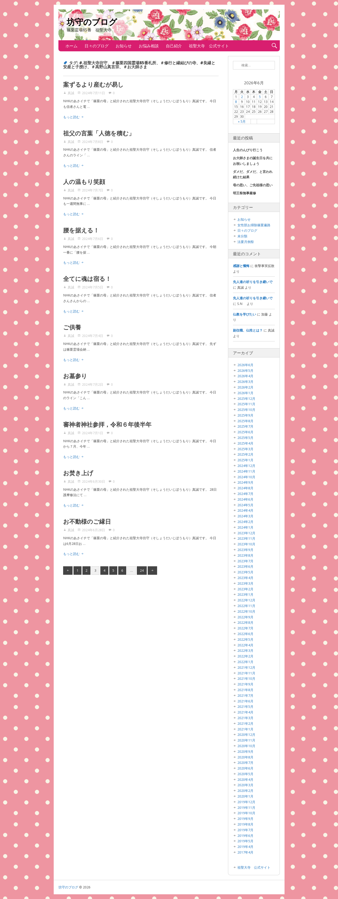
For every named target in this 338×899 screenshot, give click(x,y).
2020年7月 (245, 762)
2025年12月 (246, 398)
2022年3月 (245, 650)
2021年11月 (246, 673)
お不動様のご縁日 (87, 521)
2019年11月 (246, 807)
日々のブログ (97, 46)
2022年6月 (245, 634)
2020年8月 (245, 757)
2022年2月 (245, 656)
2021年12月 (246, 667)
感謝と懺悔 (241, 265)
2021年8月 (245, 690)
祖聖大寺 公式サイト (209, 46)
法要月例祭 (245, 241)
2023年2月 (245, 589)
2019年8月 (245, 824)
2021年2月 (245, 723)
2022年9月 (245, 617)
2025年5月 (245, 437)
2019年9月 (245, 818)
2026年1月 (245, 393)
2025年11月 (246, 404)
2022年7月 (245, 628)
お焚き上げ (78, 473)
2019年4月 (245, 846)
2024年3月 (245, 516)
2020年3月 (245, 785)
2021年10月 (246, 678)
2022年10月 (246, 611)
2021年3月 (245, 718)
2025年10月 (246, 409)
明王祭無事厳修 (244, 193)
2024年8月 (245, 488)
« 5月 (242, 121)
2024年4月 (245, 510)
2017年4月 (245, 852)
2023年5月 (245, 572)
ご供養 (72, 327)
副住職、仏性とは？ (248, 330)
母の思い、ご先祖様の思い (253, 185)
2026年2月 (245, 387)
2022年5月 (245, 639)
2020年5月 (245, 774)
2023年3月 (245, 583)
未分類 (242, 236)
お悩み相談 (149, 46)
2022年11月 (246, 605)
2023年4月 (245, 577)
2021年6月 (245, 701)
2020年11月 (246, 740)
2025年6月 (245, 432)
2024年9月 (245, 482)
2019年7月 (245, 830)
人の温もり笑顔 (84, 182)
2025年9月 (245, 415)
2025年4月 (245, 443)
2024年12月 (246, 465)
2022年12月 (246, 600)
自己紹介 (174, 46)
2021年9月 (245, 684)
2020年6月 (245, 768)
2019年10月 (246, 813)
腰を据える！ (81, 230)
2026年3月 (245, 381)
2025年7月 (245, 426)
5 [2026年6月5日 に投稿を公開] (260, 96)
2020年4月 (245, 779)
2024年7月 (245, 493)
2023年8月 (245, 555)
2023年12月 (246, 533)
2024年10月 (246, 477)
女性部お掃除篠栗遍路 (253, 225)
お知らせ (124, 46)
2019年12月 (246, 802)
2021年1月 (245, 729)
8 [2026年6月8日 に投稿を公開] (236, 101)
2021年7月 (245, 695)
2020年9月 (245, 751)
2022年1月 (245, 662)
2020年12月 (246, 734)
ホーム (71, 46)
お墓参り (75, 376)
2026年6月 (245, 365)
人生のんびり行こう (248, 150)
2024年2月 (245, 521)
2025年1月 (245, 460)
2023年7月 (245, 561)
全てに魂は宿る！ (87, 279)
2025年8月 (245, 421)
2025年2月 (245, 454)
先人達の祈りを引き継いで (253, 281)
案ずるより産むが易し (93, 84)
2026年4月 (245, 376)
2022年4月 (245, 645)
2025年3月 (245, 449)
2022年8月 (245, 622)
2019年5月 (245, 841)
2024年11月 (246, 471)
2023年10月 (246, 544)
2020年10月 (246, 746)
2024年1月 (245, 527)
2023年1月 (245, 594)
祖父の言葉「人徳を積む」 (98, 133)
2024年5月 (245, 505)
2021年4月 (245, 712)
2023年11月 (246, 538)
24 (142, 570)
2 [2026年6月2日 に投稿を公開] (242, 96)
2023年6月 (245, 566)
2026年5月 (245, 370)
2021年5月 (245, 706)
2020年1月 (245, 796)
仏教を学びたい (244, 314)
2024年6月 (245, 499)
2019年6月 (245, 835)
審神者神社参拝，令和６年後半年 (107, 424)
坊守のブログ (92, 23)
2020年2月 (245, 790)
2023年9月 (245, 549)
